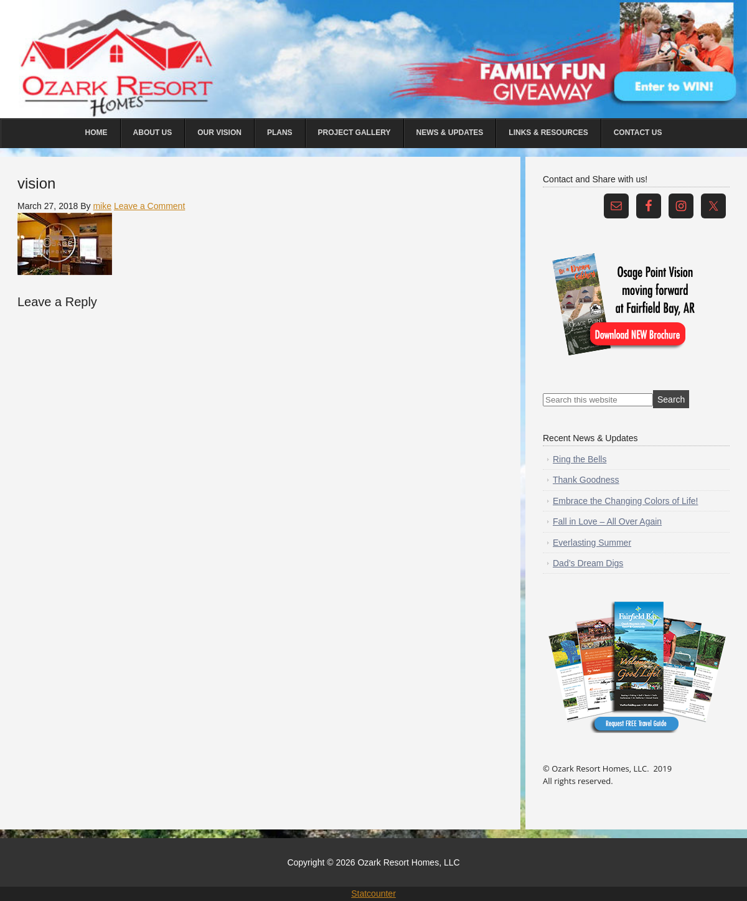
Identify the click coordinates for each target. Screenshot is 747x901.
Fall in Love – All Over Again (607, 521)
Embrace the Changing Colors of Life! (625, 501)
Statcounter (373, 894)
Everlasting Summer (592, 543)
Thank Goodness (586, 480)
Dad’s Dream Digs (588, 563)
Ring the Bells (579, 459)
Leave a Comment (149, 206)
